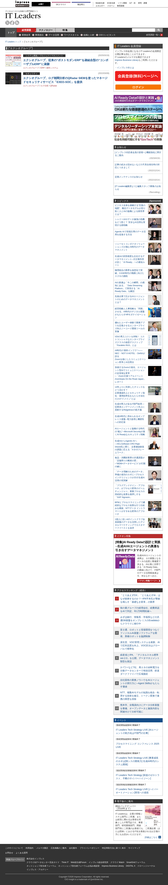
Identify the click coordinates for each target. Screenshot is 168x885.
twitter (7, 23)
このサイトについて (14, 848)
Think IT (65, 862)
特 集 (65, 30)
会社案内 (73, 848)
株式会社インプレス (35, 859)
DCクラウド (61, 4)
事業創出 (39, 35)
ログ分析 (44, 86)
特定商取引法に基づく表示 (114, 848)
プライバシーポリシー (89, 848)
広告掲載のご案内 (58, 848)
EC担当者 (111, 3)
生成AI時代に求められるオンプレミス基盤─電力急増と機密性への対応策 (130, 419)
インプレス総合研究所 (98, 862)
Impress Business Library (126, 60)
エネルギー (100, 6)
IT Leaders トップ (13, 42)
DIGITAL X (130, 866)
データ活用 (53, 35)
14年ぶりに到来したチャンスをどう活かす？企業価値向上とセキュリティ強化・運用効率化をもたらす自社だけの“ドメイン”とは (130, 393)
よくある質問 (22, 853)
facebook (12, 23)
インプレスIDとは (125, 67)
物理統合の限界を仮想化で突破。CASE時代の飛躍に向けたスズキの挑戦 (129, 273)
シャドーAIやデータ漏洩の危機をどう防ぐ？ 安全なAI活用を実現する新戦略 (130, 222)
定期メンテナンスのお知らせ (129, 177)
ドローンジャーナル (146, 866)
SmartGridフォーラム (135, 862)
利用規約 (29, 848)
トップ (11, 32)
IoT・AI (132, 3)
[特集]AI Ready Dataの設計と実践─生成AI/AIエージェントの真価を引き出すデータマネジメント (137, 546)
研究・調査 (142, 3)
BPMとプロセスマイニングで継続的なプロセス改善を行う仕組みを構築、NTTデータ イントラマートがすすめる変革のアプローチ (130, 508)
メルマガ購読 (42, 848)
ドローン (111, 6)
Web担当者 (100, 3)
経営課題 (26, 30)
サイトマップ (134, 848)
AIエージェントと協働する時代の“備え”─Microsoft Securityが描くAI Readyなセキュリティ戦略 (130, 431)
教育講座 (120, 6)
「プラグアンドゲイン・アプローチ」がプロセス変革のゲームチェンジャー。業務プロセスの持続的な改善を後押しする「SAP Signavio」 (130, 491)
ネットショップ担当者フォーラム (41, 866)
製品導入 (81, 4)
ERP (42, 68)
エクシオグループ (31, 68)
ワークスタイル (71, 35)
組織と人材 (89, 35)
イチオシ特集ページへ (148, 581)
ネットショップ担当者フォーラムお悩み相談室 (79, 866)
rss (17, 23)
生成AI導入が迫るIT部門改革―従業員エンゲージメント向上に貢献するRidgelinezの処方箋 (130, 407)
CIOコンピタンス (107, 35)
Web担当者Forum (78, 862)
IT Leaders (23, 15)
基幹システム (52, 68)
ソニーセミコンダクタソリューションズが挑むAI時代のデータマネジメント (130, 247)
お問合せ (9, 853)
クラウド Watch (117, 862)
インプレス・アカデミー (37, 869)
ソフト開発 (122, 3)
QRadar (53, 86)
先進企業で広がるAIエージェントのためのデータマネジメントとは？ (130, 299)
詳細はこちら (151, 837)
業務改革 (26, 35)
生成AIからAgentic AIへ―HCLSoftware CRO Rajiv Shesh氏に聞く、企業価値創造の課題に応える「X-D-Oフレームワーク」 (129, 447)
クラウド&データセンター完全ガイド (43, 862)
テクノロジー (46, 30)
